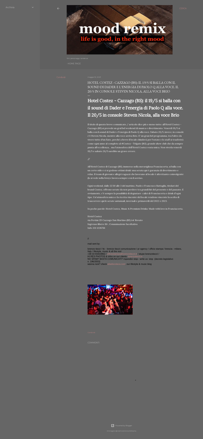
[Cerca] (183, 8)
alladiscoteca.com (116, 264)
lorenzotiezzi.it (135, 256)
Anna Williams (130, 431)
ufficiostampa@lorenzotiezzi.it (122, 254)
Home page (74, 63)
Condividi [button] (61, 77)
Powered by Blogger (121, 425)
